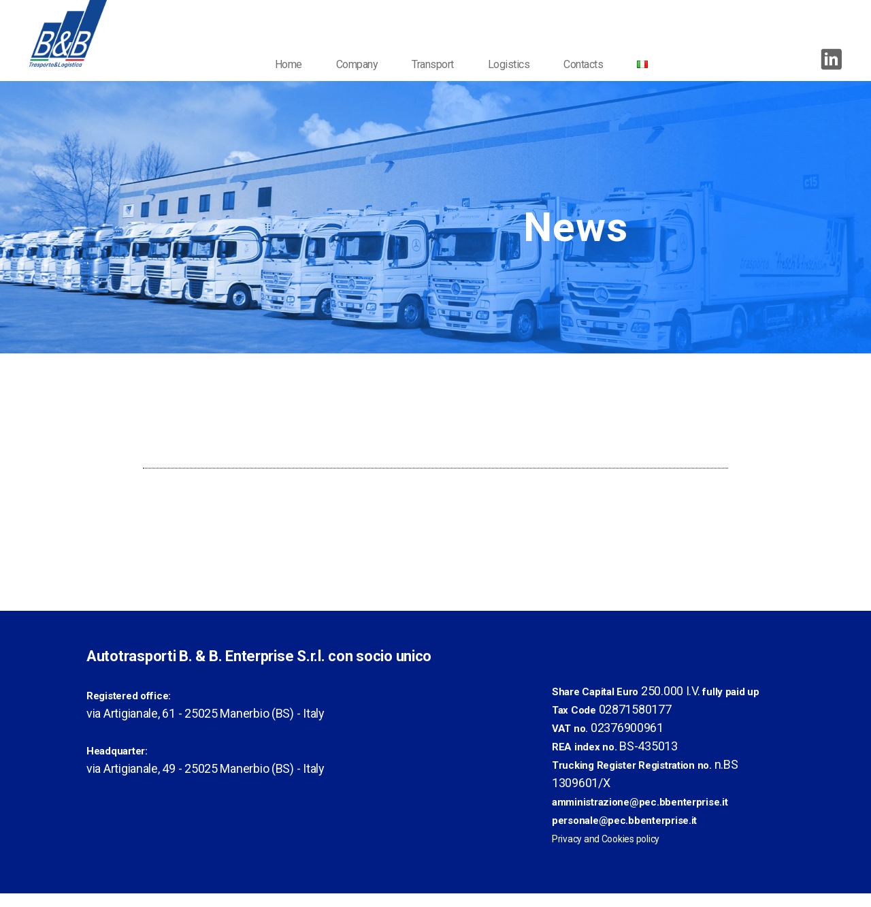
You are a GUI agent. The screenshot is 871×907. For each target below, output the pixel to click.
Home (296, 77)
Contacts (591, 77)
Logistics (516, 77)
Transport (441, 77)
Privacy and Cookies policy (605, 852)
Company (365, 77)
